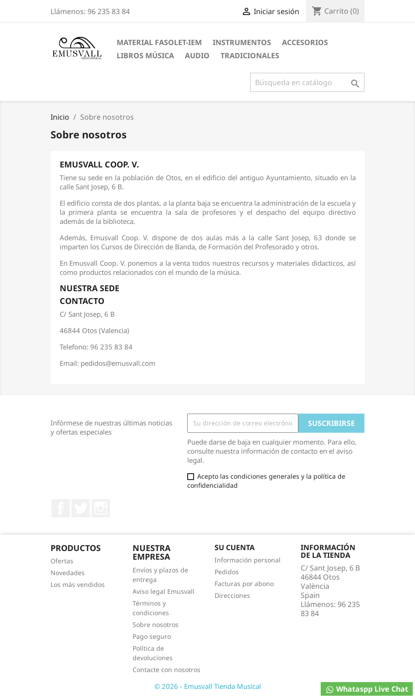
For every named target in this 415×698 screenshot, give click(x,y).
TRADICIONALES (249, 56)
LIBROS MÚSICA (145, 56)
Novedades (68, 572)
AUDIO (197, 56)
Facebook (60, 508)
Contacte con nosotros (166, 669)
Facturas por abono (244, 583)
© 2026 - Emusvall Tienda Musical (207, 686)
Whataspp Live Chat (366, 689)
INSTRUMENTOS (242, 42)
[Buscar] (307, 82)
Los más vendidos (78, 584)
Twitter (81, 508)
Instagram (101, 508)
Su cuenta (235, 547)
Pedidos (227, 571)
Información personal (248, 560)
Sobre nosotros (156, 624)
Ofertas (62, 560)
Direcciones (232, 595)
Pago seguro (152, 636)
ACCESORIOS (305, 42)
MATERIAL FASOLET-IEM (159, 42)
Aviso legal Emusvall (164, 591)
